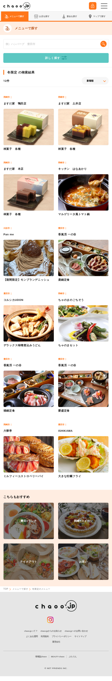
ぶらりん (73, 656)
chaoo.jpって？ (30, 631)
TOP (5, 589)
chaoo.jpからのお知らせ (51, 631)
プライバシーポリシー (61, 636)
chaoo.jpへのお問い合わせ (76, 631)
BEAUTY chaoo (57, 656)
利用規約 (45, 636)
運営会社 (56, 642)
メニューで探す (20, 589)
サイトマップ (80, 636)
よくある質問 (32, 636)
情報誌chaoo (41, 656)
